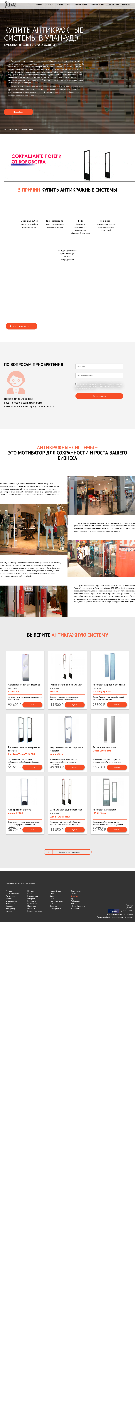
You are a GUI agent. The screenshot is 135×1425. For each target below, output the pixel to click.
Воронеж (9, 906)
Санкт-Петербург (12, 893)
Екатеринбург (11, 908)
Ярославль (75, 908)
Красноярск (32, 903)
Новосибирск (55, 891)
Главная (39, 4)
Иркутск (30, 891)
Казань (30, 893)
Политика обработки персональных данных (115, 917)
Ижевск (9, 911)
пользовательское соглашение (97, 384)
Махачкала (31, 906)
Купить (32, 705)
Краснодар (31, 901)
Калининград (32, 896)
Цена (68, 4)
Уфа (72, 898)
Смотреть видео (19, 326)
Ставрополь (75, 891)
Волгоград (10, 903)
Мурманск (31, 908)
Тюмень (74, 893)
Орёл (52, 896)
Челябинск (75, 903)
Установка (49, 4)
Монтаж (60, 4)
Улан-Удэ (74, 896)
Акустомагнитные (97, 4)
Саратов (53, 906)
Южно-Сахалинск (78, 906)
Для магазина (113, 4)
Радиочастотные (80, 4)
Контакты (126, 4)
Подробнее (18, 112)
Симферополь (55, 908)
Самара (53, 903)
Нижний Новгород (34, 911)
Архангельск (11, 896)
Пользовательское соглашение (120, 914)
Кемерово (31, 898)
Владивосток (11, 901)
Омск (52, 893)
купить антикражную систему (50, 77)
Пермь (52, 898)
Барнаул (9, 898)
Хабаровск (75, 901)
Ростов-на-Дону (56, 901)
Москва (9, 891)
